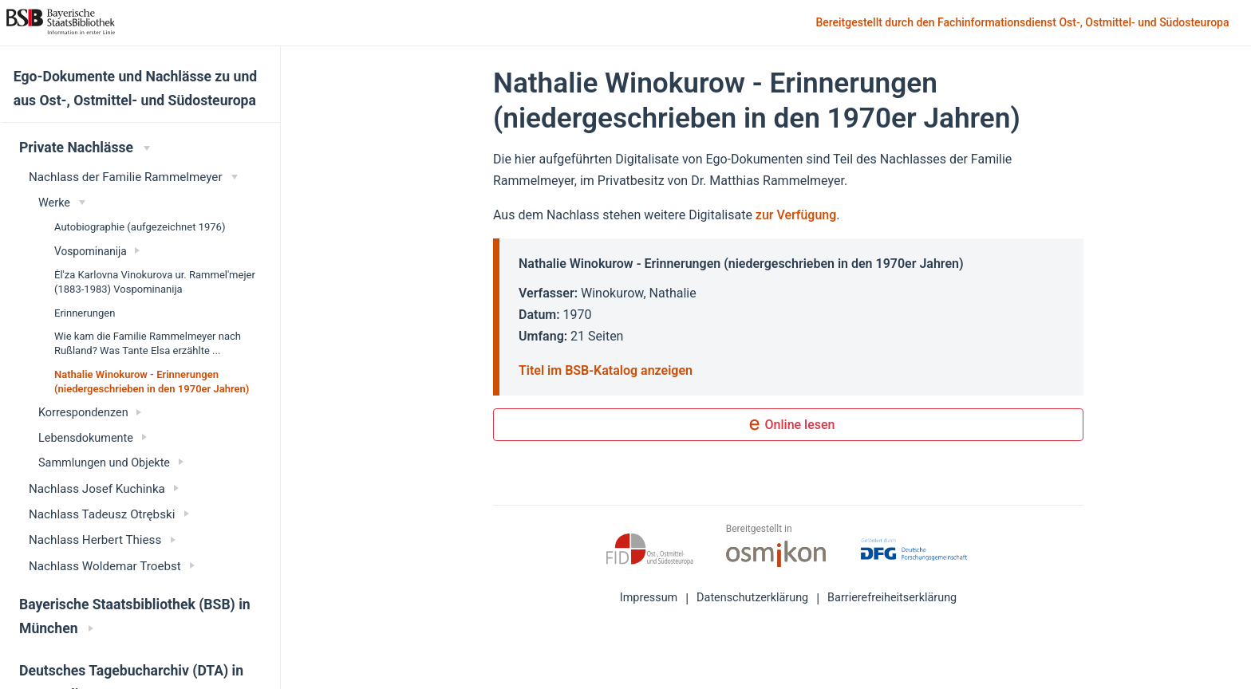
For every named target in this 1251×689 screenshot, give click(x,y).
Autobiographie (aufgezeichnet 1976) (139, 227)
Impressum (648, 597)
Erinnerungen (84, 313)
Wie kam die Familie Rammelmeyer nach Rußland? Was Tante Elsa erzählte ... (147, 343)
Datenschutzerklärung (752, 597)
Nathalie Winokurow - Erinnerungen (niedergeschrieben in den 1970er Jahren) (151, 381)
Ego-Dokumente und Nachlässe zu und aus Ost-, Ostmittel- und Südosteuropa (135, 88)
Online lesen (788, 426)
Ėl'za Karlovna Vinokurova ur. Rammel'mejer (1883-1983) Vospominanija (154, 282)
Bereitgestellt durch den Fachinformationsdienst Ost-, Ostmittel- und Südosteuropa (1023, 23)
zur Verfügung (796, 214)
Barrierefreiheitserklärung (892, 597)
